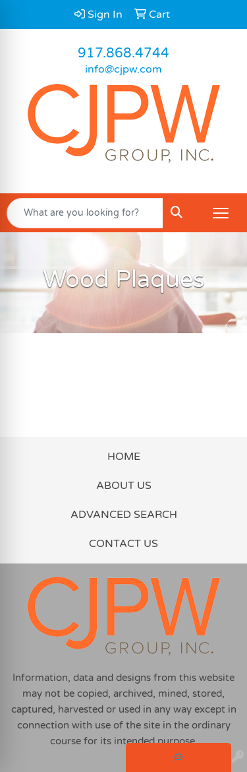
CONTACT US (123, 543)
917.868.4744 (123, 53)
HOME (123, 456)
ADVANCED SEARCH (123, 514)
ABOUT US (123, 485)
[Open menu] (220, 213)
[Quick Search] (85, 213)
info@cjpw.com (123, 69)
